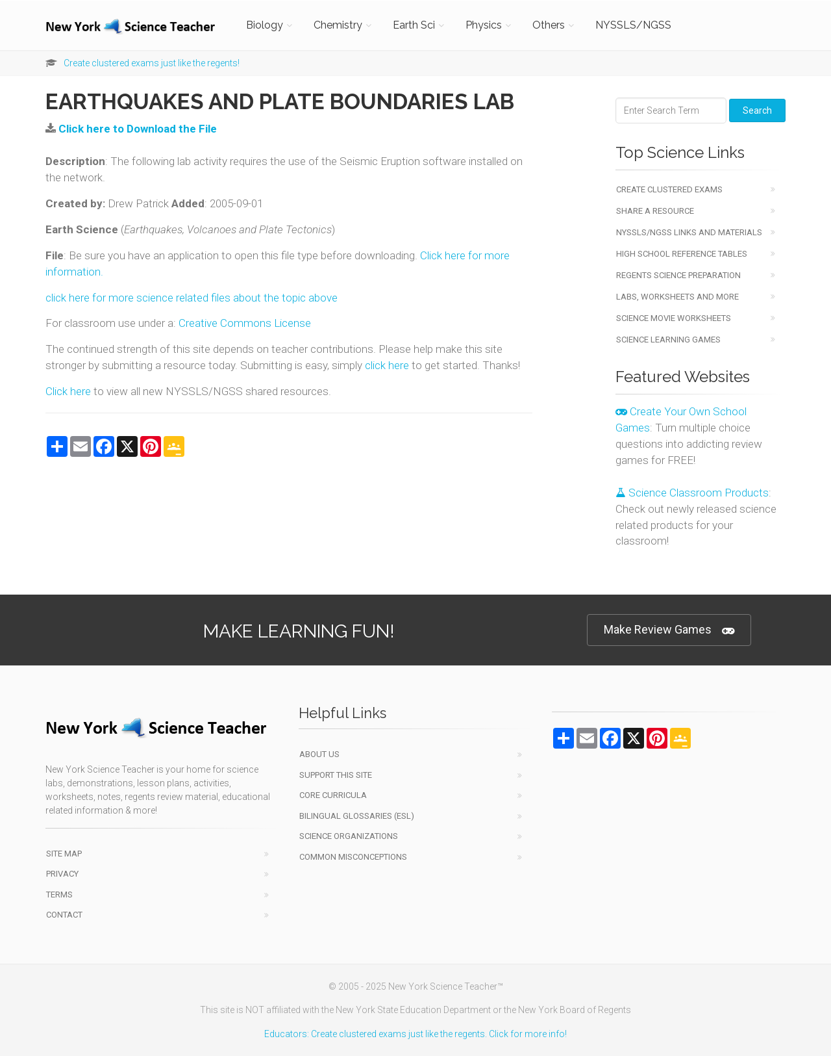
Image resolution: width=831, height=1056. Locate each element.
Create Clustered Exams (669, 189)
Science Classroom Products (692, 492)
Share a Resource (655, 211)
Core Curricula (333, 795)
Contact (64, 915)
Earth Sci (414, 25)
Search (757, 110)
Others (548, 25)
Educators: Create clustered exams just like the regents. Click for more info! (415, 1034)
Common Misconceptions (353, 857)
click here (387, 365)
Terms (59, 894)
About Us (319, 754)
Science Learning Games (668, 339)
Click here (68, 391)
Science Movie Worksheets (673, 318)
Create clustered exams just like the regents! (152, 63)
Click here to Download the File (137, 128)
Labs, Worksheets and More (677, 297)
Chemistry (338, 25)
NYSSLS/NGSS (633, 25)
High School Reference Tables (681, 254)
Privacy (62, 874)
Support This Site (335, 775)
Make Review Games (669, 630)
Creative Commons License (245, 322)
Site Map (64, 853)
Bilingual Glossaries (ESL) (356, 816)
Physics (483, 25)
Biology (264, 25)
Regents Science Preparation (678, 275)
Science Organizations (348, 836)
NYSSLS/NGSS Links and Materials (689, 232)
